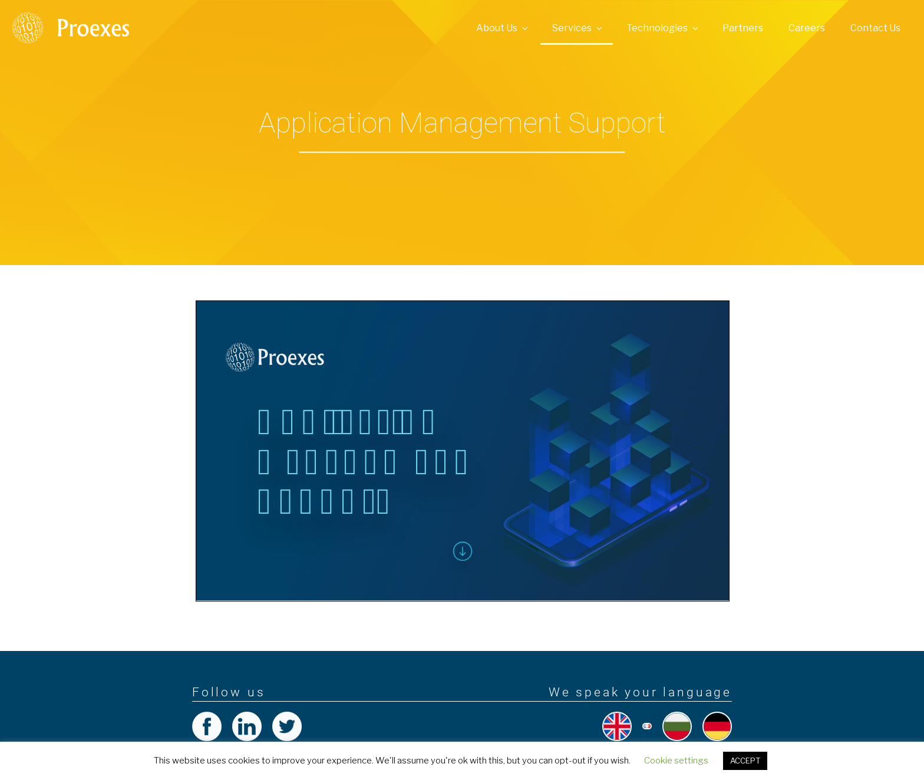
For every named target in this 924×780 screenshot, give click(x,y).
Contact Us (875, 28)
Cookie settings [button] (676, 760)
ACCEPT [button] (745, 760)
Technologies (663, 28)
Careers (806, 28)
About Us (503, 28)
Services (578, 28)
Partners (742, 28)
